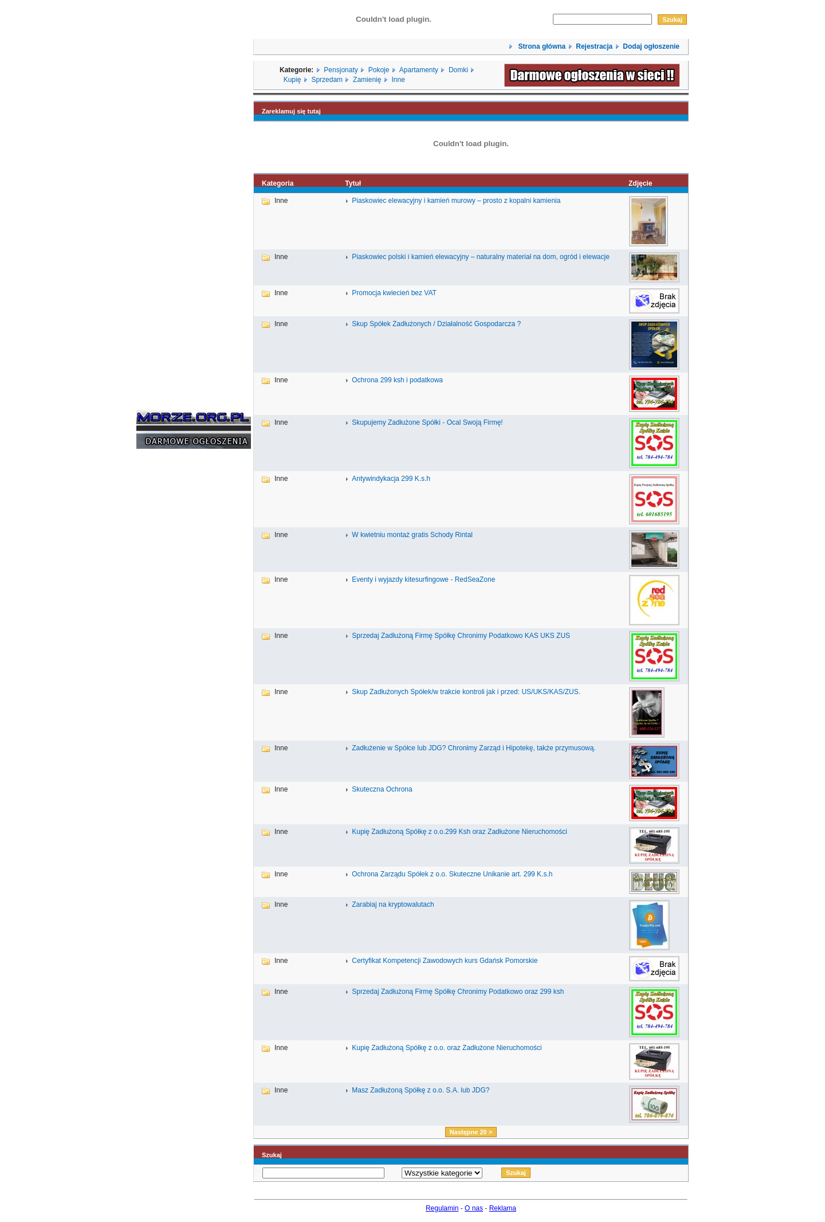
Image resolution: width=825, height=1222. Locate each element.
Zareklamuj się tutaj (291, 111)
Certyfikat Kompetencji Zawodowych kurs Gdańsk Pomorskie (444, 961)
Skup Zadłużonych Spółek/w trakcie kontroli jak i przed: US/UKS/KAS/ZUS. (466, 692)
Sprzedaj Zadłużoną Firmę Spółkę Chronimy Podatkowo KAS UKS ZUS (461, 636)
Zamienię (367, 80)
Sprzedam (327, 80)
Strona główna (540, 46)
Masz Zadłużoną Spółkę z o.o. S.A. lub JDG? (420, 1090)
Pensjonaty (341, 70)
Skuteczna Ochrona (382, 789)
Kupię (292, 80)
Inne (397, 80)
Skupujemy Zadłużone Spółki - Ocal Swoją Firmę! (427, 422)
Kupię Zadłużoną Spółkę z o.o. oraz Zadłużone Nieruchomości (447, 1048)
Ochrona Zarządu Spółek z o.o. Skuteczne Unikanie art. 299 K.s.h (452, 874)
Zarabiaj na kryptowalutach (393, 904)
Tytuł (353, 183)
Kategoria (277, 183)
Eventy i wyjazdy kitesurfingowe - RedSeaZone (423, 579)
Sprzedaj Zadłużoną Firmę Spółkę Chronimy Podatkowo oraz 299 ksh (458, 992)
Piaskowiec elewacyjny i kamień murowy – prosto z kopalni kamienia (456, 201)
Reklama (502, 1208)
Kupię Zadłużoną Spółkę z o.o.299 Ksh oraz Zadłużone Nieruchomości (459, 832)
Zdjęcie (640, 183)
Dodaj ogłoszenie (651, 46)
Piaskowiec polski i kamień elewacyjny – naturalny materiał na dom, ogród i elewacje (481, 257)
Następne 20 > (471, 1132)
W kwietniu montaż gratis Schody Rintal (412, 535)
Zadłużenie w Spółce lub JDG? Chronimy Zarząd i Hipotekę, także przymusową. (474, 748)
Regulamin (442, 1208)
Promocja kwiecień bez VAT (394, 293)
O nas (474, 1208)
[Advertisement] (170, 632)
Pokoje (379, 70)
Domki (458, 70)
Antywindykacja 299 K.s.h (391, 479)
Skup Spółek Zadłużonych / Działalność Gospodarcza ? (436, 324)
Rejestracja (594, 46)
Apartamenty (418, 70)
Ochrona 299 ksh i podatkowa (397, 380)
